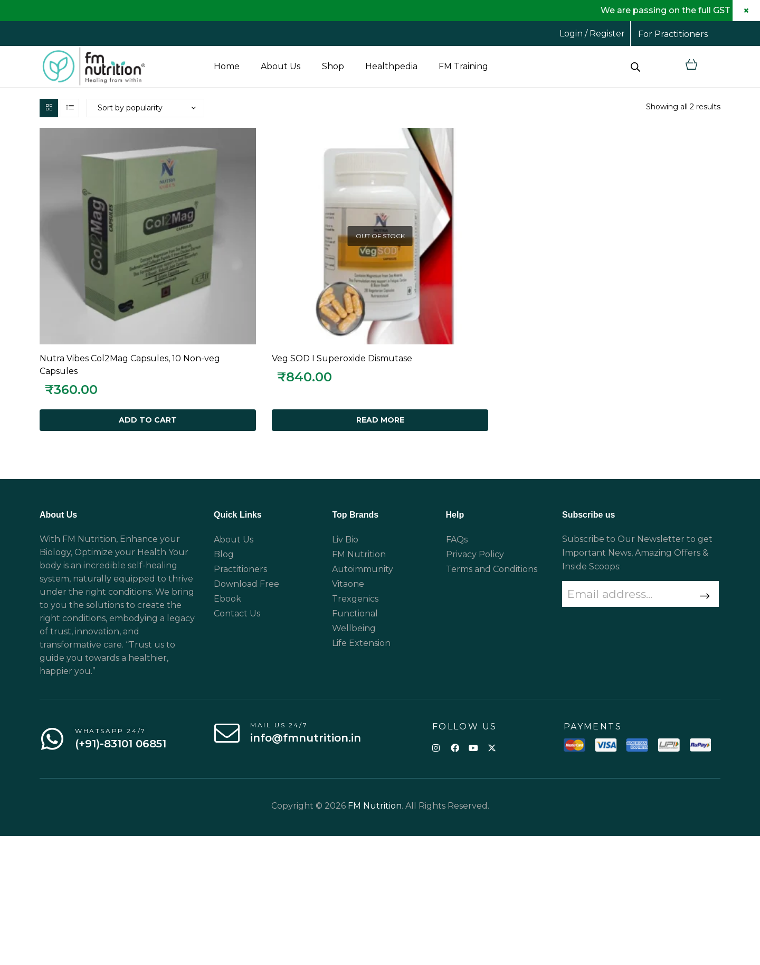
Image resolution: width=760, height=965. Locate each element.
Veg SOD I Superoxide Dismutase (342, 358)
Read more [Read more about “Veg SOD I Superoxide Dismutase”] (380, 420)
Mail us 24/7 (279, 725)
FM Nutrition (375, 806)
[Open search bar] (635, 66)
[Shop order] (145, 108)
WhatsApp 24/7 (110, 731)
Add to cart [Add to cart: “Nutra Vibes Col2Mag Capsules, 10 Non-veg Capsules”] (148, 420)
